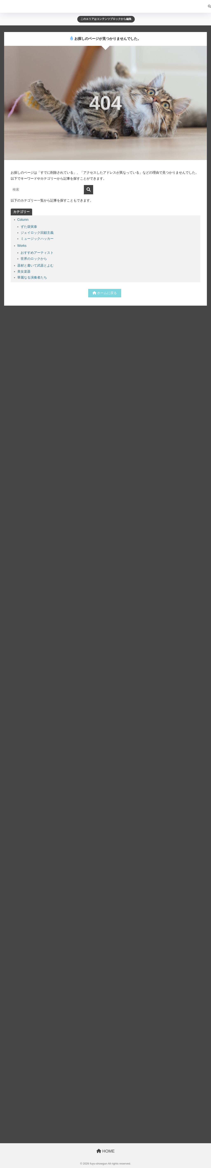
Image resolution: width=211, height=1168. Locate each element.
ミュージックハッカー (37, 238)
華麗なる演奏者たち (32, 277)
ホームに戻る (105, 293)
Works (22, 245)
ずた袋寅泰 (29, 226)
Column (23, 219)
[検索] (207, 6)
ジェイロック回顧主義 (37, 232)
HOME (105, 1151)
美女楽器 (23, 271)
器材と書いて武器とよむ (35, 265)
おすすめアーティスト (37, 252)
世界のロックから (34, 258)
